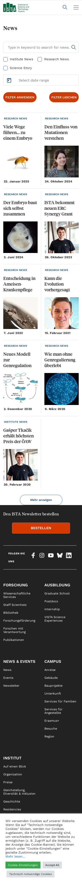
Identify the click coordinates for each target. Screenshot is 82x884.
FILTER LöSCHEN (64, 97)
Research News (56, 59)
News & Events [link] (19, 661)
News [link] (7, 670)
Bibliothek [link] (10, 612)
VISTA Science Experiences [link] (54, 618)
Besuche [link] (50, 728)
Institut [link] (12, 758)
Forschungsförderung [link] (19, 620)
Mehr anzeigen (41, 500)
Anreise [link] (50, 670)
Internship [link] (52, 609)
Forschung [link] (15, 585)
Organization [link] (12, 774)
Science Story (21, 68)
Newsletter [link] (11, 685)
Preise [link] (7, 782)
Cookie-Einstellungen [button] (23, 865)
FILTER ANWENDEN (19, 97)
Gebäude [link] (51, 677)
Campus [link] (52, 661)
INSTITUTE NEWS (15, 421)
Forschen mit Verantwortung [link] (14, 630)
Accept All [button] (52, 865)
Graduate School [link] (57, 593)
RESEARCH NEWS (15, 118)
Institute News (21, 59)
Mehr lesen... (15, 856)
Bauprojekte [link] (53, 685)
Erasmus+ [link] (51, 720)
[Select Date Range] (41, 80)
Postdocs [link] (51, 601)
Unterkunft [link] (52, 693)
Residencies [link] (12, 809)
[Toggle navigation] (76, 7)
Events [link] (8, 677)
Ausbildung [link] (57, 585)
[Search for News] (41, 47)
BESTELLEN (41, 528)
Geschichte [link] (11, 801)
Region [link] (49, 736)
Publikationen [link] (13, 640)
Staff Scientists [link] (14, 604)
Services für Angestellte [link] (53, 710)
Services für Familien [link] (60, 701)
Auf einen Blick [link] (14, 766)
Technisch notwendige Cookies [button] (30, 874)
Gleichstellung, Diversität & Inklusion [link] (19, 791)
